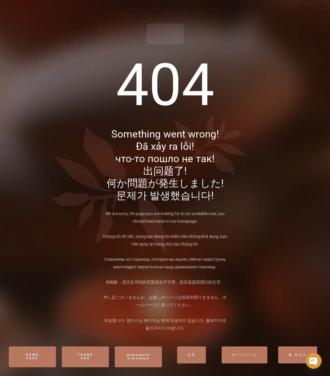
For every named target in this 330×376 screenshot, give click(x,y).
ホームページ (244, 355)
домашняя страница (138, 356)
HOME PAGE (32, 356)
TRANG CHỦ (85, 356)
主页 (191, 355)
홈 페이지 (297, 355)
